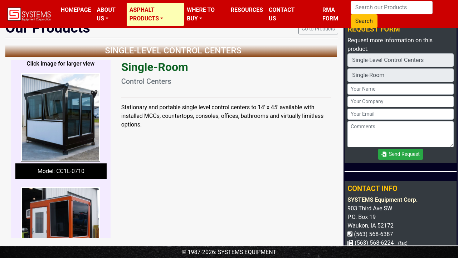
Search (364, 21)
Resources (247, 9)
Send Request (400, 154)
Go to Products (318, 29)
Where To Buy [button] (201, 14)
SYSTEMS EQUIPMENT (247, 252)
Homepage (76, 9)
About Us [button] (106, 14)
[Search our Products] (392, 7)
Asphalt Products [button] (144, 14)
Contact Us (281, 14)
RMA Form (330, 14)
